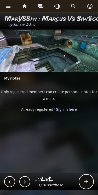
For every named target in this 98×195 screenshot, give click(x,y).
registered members (27, 91)
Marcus (19, 24)
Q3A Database (51, 184)
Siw (32, 24)
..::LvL (44, 179)
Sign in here (66, 109)
